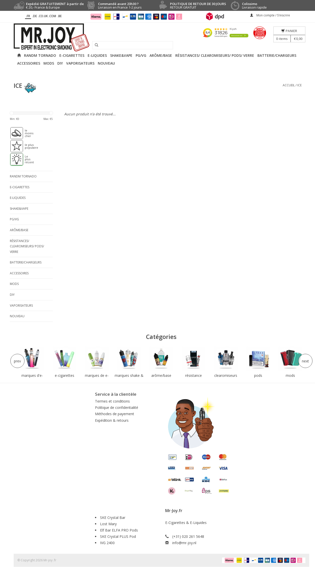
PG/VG (141, 55)
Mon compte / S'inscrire (270, 15)
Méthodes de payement (114, 413)
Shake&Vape (121, 55)
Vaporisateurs (80, 63)
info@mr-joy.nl (184, 542)
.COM (52, 16)
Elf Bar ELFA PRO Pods (119, 530)
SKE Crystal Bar (112, 517)
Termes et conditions (112, 401)
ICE (299, 85)
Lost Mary (108, 523)
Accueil (289, 85)
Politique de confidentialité (116, 407)
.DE (34, 16)
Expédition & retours (112, 420)
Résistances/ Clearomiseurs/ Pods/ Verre (214, 55)
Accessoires (28, 63)
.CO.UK (43, 16)
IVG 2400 (107, 542)
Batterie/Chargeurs (276, 55)
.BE (60, 16)
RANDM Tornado (40, 55)
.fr (28, 16)
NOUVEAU (106, 63)
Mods (48, 63)
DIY (60, 63)
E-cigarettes (71, 55)
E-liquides (97, 55)
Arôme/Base (161, 55)
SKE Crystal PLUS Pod (118, 536)
